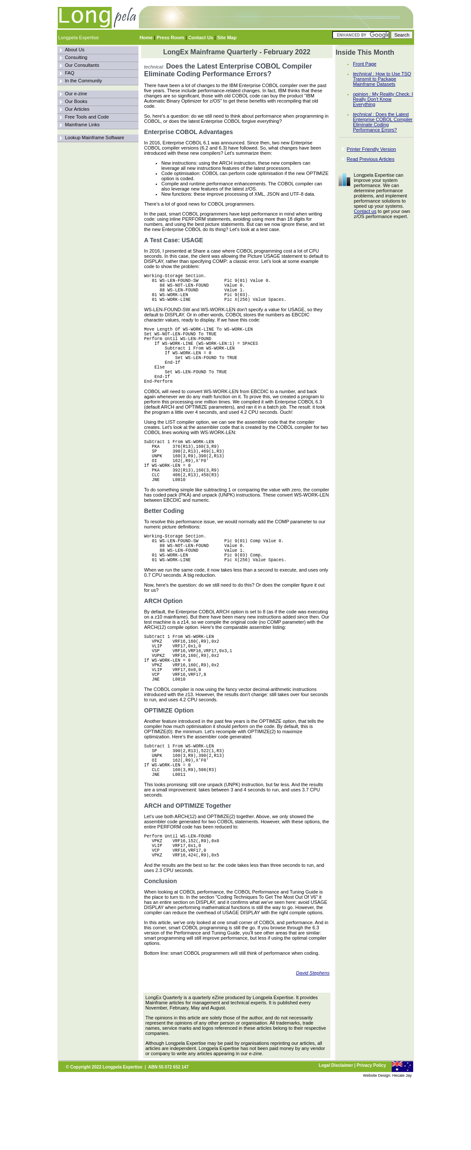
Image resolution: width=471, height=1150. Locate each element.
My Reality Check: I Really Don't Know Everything (383, 99)
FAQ (69, 72)
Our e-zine (76, 93)
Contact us (365, 211)
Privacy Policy (371, 1136)
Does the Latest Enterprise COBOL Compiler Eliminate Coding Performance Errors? (382, 122)
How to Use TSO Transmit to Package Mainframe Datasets (382, 79)
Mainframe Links (82, 124)
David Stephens (313, 1044)
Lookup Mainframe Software (94, 137)
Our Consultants (82, 65)
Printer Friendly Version (371, 149)
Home (146, 37)
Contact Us (200, 37)
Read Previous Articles (371, 159)
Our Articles (77, 109)
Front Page (364, 63)
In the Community (83, 80)
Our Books (76, 101)
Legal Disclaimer (336, 1136)
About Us (74, 49)
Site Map (226, 37)
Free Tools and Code (87, 116)
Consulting (76, 57)
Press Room (170, 37)
